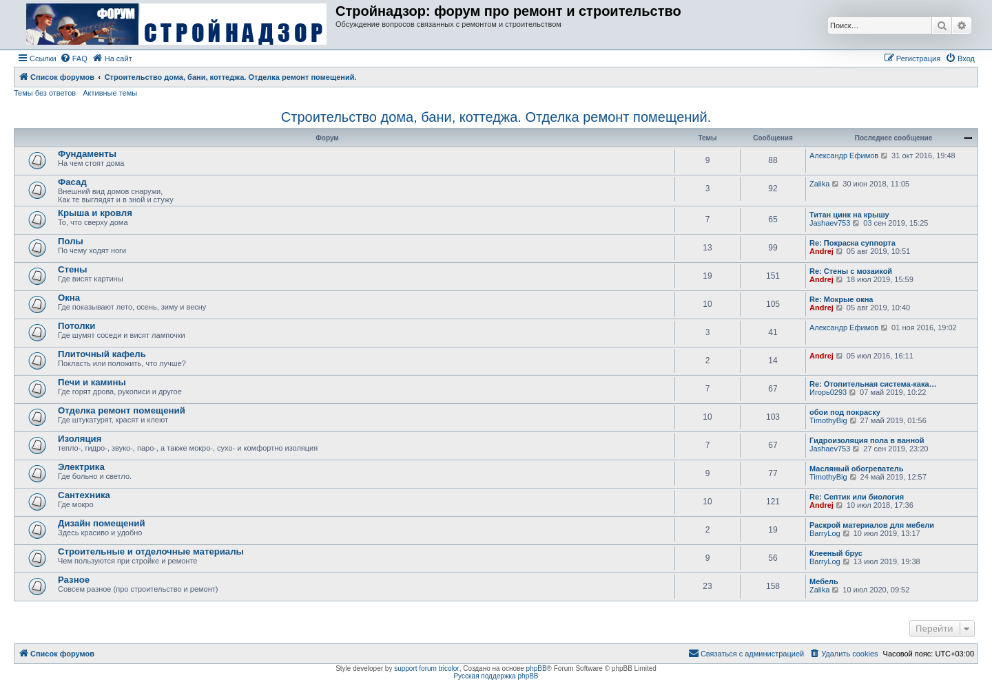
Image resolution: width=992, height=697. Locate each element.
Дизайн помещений (101, 523)
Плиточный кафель (102, 354)
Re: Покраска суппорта (852, 243)
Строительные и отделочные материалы (151, 551)
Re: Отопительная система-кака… (873, 384)
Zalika (819, 184)
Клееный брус (835, 553)
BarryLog (824, 533)
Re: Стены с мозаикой (850, 271)
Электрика (81, 467)
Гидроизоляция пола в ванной (866, 440)
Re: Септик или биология (856, 497)
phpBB (536, 668)
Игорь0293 (828, 392)
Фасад (72, 182)
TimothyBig (828, 420)
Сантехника (84, 495)
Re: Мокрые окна (841, 299)
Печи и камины (92, 382)
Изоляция (79, 438)
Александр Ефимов (843, 155)
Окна (69, 297)
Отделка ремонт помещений (121, 410)
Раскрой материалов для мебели (871, 525)
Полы (70, 241)
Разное (74, 580)
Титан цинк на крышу (849, 215)
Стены (72, 269)
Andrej (821, 251)
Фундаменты (87, 154)
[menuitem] (73, 58)
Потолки (76, 326)
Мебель (823, 581)
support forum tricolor (426, 668)
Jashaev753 (829, 223)
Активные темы (110, 93)
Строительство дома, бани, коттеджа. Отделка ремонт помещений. (496, 117)
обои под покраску (844, 412)
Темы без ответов (45, 93)
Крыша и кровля (95, 213)
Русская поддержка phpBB (495, 676)
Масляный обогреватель (856, 468)
